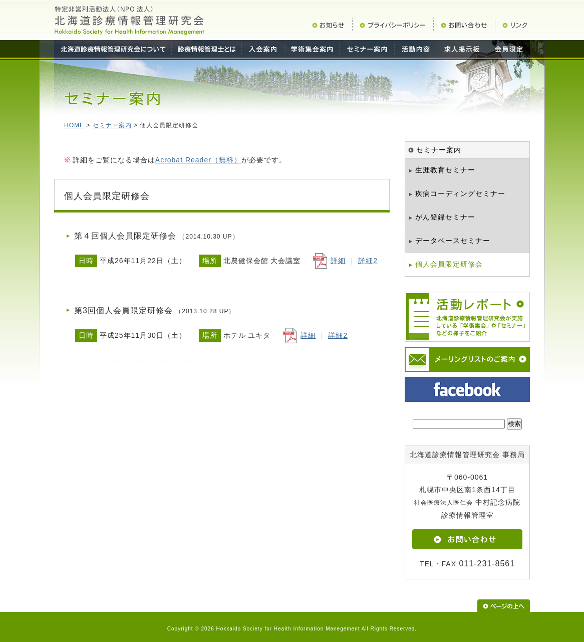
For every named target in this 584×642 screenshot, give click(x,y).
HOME (74, 125)
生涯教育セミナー (445, 170)
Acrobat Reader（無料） (198, 160)
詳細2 (368, 261)
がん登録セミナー (445, 217)
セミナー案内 (112, 125)
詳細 (338, 261)
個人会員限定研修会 (449, 264)
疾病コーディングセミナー (460, 193)
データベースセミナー (452, 241)
